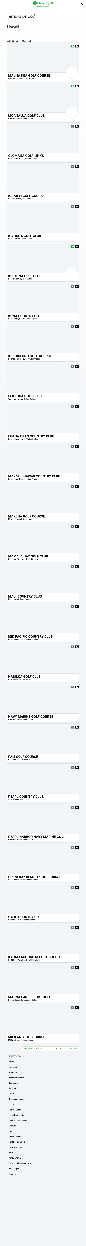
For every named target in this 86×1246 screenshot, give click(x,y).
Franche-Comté (15, 1110)
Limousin (12, 1126)
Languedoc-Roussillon (18, 1120)
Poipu (10, 239)
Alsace (11, 1062)
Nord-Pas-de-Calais (17, 1142)
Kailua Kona (13, 319)
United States (28, 78)
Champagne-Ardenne (18, 1099)
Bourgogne (13, 1083)
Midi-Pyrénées (15, 1136)
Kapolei (11, 199)
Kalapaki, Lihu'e (14, 960)
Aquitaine (13, 1067)
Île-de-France (14, 1174)
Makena (11, 519)
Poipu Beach (13, 880)
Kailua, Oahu (13, 439)
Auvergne (13, 1072)
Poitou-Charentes (16, 1158)
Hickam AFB (13, 559)
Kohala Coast (14, 1000)
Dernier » (74, 1048)
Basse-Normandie (16, 1078)
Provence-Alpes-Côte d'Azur (20, 1163)
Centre (11, 1094)
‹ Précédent (40, 1048)
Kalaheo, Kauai (14, 359)
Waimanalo (13, 158)
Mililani (11, 1040)
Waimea (11, 78)
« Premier (28, 1048)
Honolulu (12, 118)
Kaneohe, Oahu (14, 759)
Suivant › (63, 1048)
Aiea (10, 799)
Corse (11, 1104)
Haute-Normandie (16, 1115)
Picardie (12, 1152)
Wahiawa (12, 399)
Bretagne (12, 1088)
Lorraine (12, 1131)
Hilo (10, 679)
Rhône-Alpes (14, 1169)
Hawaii (19, 78)
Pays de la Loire (15, 1147)
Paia (10, 599)
